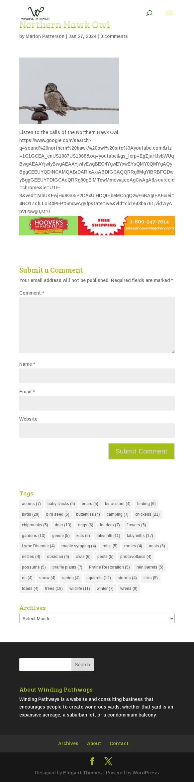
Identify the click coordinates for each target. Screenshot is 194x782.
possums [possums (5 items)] (34, 567)
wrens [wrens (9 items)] (129, 588)
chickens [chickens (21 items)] (147, 514)
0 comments (114, 36)
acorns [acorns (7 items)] (31, 503)
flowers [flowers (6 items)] (136, 525)
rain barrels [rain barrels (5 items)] (150, 567)
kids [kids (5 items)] (83, 535)
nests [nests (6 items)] (157, 546)
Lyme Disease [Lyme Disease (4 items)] (38, 546)
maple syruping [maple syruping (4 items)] (78, 546)
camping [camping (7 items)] (118, 514)
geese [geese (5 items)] (61, 535)
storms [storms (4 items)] (127, 578)
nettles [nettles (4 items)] (31, 556)
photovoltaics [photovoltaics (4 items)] (135, 556)
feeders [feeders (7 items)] (110, 525)
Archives (68, 743)
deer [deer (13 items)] (63, 525)
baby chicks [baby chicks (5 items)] (61, 503)
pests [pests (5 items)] (105, 556)
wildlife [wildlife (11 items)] (79, 588)
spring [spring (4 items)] (71, 578)
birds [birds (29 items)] (31, 514)
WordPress (146, 772)
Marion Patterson (45, 36)
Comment (31, 293)
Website (28, 419)
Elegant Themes (82, 772)
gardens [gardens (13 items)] (34, 535)
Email (27, 391)
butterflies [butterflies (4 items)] (88, 514)
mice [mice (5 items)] (110, 546)
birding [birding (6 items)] (146, 503)
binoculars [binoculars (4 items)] (118, 503)
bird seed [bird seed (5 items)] (57, 514)
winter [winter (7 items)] (105, 588)
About (94, 743)
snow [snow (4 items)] (47, 578)
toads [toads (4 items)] (30, 588)
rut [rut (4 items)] (27, 578)
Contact (119, 743)
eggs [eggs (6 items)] (85, 525)
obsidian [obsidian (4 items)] (58, 556)
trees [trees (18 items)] (54, 588)
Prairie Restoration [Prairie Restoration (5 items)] (109, 567)
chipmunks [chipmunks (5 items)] (35, 525)
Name (27, 364)
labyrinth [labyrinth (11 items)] (108, 535)
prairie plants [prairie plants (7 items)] (67, 567)
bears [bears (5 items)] (90, 503)
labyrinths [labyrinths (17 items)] (140, 535)
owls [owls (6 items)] (83, 556)
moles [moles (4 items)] (133, 546)
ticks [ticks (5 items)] (151, 578)
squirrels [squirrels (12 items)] (98, 578)
